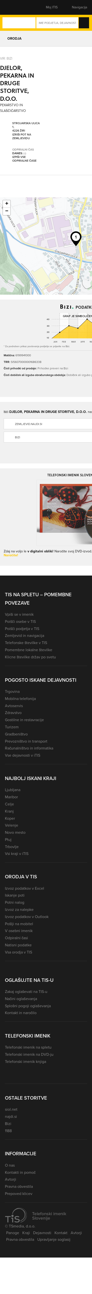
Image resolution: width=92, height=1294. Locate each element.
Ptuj (8, 839)
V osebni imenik (19, 931)
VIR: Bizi (6, 58)
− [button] (6, 211)
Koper (10, 818)
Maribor (11, 797)
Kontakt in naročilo (21, 1013)
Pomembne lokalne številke (28, 650)
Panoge (12, 1233)
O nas (10, 1165)
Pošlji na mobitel (19, 924)
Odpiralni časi (16, 938)
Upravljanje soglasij (53, 1239)
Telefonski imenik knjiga (25, 1061)
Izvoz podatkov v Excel (24, 888)
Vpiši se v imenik (19, 614)
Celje (9, 804)
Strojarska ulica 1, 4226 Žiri (26, 127)
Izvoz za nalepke (19, 909)
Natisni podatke (18, 945)
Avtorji (10, 1179)
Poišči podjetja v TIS (22, 628)
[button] (13, 7)
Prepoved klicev (18, 1193)
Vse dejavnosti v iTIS (22, 755)
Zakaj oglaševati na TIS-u (26, 991)
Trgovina (12, 691)
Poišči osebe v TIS (20, 621)
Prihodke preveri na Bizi (53, 368)
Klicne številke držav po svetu (30, 657)
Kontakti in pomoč (20, 1172)
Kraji (26, 1233)
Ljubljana (12, 790)
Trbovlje (12, 847)
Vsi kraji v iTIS (16, 853)
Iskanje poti (15, 895)
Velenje (11, 825)
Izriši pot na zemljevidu (21, 136)
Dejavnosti (42, 1233)
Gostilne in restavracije (24, 720)
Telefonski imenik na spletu (28, 1047)
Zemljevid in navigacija (24, 635)
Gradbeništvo (16, 734)
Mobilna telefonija (20, 698)
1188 (8, 1131)
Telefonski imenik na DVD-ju (29, 1054)
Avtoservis (14, 706)
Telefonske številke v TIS (26, 643)
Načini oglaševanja (21, 999)
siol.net (11, 1109)
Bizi (8, 1123)
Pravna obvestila (19, 1186)
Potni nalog (14, 902)
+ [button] (6, 204)
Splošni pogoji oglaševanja (28, 1006)
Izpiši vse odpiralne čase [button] (24, 159)
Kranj (9, 811)
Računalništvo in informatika (29, 748)
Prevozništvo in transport (26, 741)
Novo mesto (15, 832)
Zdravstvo (13, 712)
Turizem (12, 727)
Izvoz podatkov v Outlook (27, 916)
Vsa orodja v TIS (18, 952)
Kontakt (60, 1233)
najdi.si (11, 1116)
